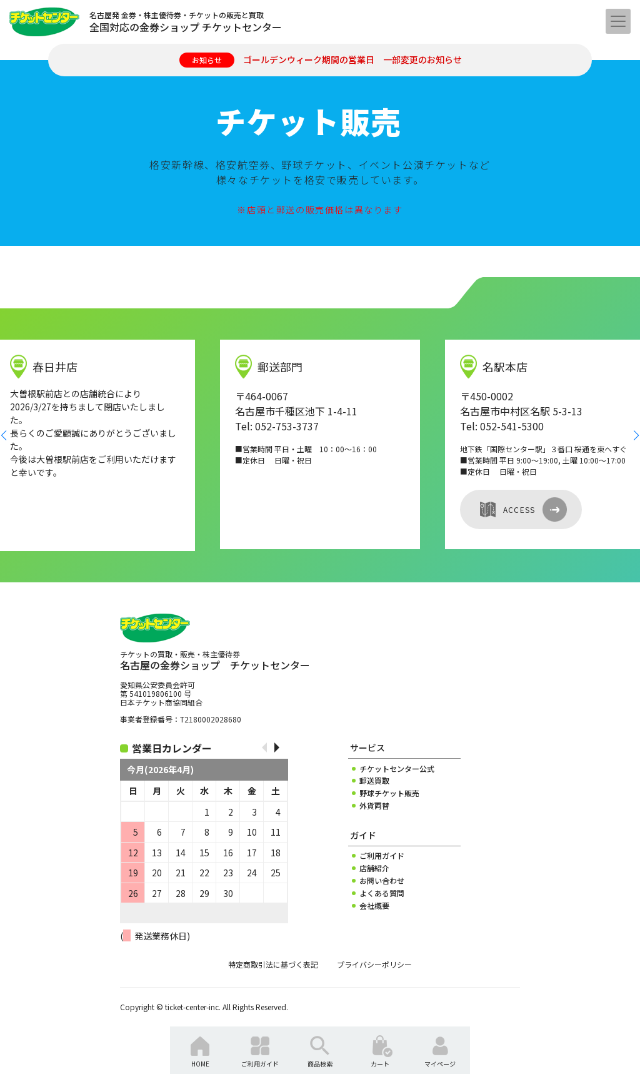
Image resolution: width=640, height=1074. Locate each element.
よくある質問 (381, 893)
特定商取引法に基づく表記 (273, 964)
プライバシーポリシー (374, 964)
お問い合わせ (381, 880)
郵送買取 (374, 780)
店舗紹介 (374, 868)
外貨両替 (374, 805)
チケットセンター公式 (396, 768)
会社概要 (374, 905)
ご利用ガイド (381, 855)
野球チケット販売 (389, 793)
